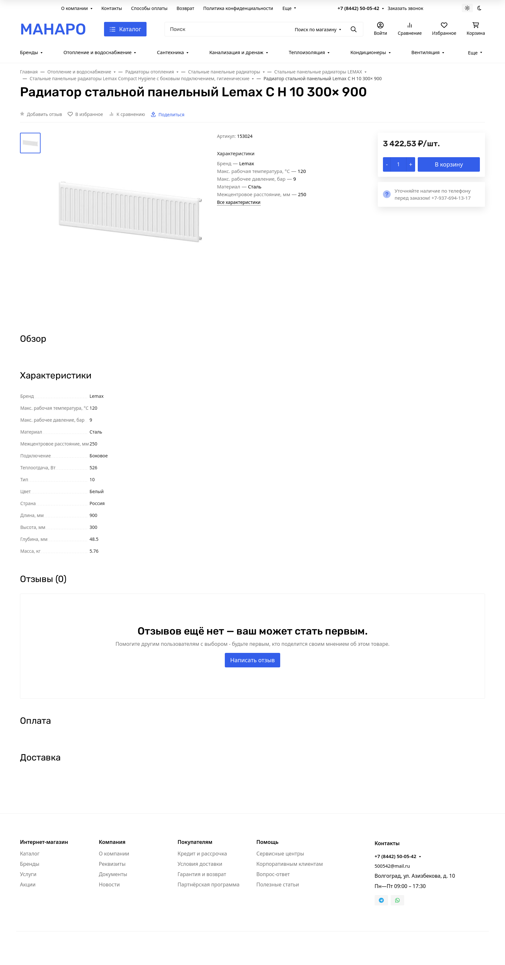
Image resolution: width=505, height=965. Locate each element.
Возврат (185, 8)
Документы (113, 874)
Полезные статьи (277, 884)
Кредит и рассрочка (202, 853)
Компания (112, 842)
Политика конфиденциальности (238, 8)
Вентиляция (425, 52)
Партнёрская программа (208, 884)
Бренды (29, 52)
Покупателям (194, 842)
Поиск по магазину (315, 29)
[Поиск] (264, 29)
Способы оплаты (149, 8)
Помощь (267, 842)
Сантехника (170, 52)
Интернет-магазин (44, 842)
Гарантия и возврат (201, 874)
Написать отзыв (252, 660)
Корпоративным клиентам (289, 863)
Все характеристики (239, 202)
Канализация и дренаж (236, 52)
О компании (74, 8)
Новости (109, 884)
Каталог (30, 853)
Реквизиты (112, 863)
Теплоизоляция (307, 52)
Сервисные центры (280, 853)
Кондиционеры (368, 52)
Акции (27, 884)
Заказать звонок (405, 8)
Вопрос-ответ (273, 874)
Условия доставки (199, 863)
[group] (130, 227)
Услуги (28, 874)
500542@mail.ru (392, 866)
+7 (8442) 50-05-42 (358, 8)
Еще (286, 8)
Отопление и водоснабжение (97, 52)
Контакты (111, 8)
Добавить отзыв (44, 114)
